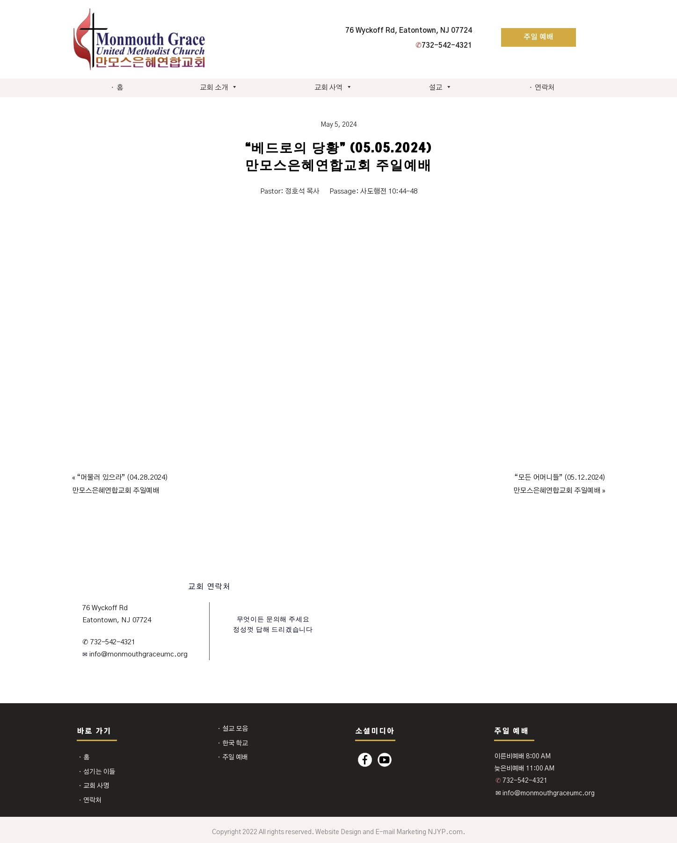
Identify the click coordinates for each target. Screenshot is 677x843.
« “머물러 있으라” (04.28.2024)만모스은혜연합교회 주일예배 (120, 484)
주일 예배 (538, 37)
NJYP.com (445, 832)
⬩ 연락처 (541, 87)
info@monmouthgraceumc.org (137, 654)
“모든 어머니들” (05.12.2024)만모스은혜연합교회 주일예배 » (559, 484)
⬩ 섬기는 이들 (96, 772)
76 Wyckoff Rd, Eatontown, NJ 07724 (408, 30)
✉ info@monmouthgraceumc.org (545, 793)
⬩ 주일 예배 (232, 757)
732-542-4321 (443, 45)
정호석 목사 (302, 191)
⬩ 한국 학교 (232, 743)
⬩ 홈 (116, 87)
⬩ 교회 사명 (93, 786)
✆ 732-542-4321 (108, 642)
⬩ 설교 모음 (232, 729)
